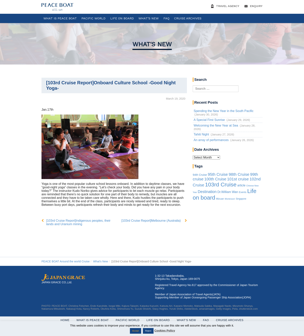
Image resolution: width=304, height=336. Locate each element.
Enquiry (253, 6)
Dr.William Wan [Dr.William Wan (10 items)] (227, 192)
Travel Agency (224, 6)
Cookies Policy (164, 330)
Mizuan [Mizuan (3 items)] (220, 198)
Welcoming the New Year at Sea (216, 125)
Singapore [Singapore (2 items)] (241, 198)
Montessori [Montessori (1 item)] (230, 199)
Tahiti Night (201, 134)
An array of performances (211, 140)
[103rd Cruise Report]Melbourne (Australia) (151, 220)
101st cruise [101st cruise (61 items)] (238, 179)
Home (64, 320)
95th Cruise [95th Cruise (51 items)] (218, 174)
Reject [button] (148, 331)
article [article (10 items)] (241, 185)
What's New (152, 44)
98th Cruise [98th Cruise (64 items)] (239, 174)
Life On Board (122, 18)
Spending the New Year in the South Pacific (224, 111)
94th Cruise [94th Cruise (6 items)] (200, 174)
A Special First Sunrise (209, 119)
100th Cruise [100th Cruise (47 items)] (215, 179)
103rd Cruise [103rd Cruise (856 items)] (221, 184)
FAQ (166, 18)
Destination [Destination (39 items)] (207, 192)
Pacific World (93, 18)
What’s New (148, 18)
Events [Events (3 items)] (242, 192)
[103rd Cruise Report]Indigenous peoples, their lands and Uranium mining (78, 222)
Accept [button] (135, 331)
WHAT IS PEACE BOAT (60, 18)
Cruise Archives (187, 18)
